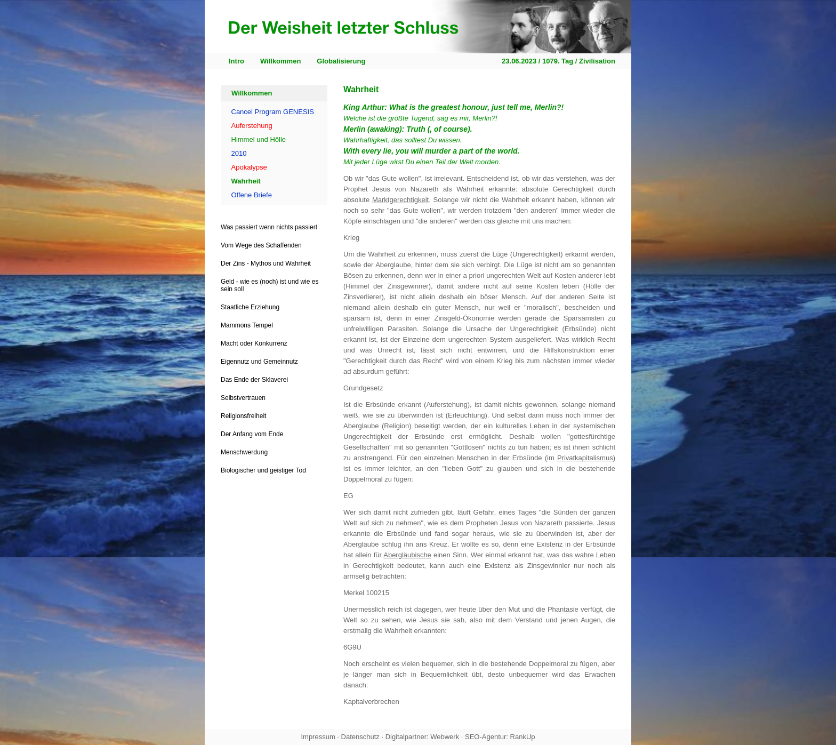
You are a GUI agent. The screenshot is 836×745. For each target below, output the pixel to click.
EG (348, 496)
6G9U (352, 647)
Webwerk (444, 737)
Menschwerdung (244, 452)
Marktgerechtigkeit (400, 200)
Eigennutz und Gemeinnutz (259, 361)
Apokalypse (249, 167)
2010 (239, 153)
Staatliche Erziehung (250, 307)
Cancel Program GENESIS (272, 112)
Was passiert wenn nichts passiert (269, 227)
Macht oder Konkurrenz (254, 343)
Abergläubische (407, 555)
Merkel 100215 (366, 593)
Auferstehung (251, 126)
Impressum (318, 737)
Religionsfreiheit (243, 416)
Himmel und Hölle (258, 139)
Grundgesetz (363, 388)
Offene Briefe (251, 195)
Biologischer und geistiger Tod (263, 470)
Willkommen (280, 61)
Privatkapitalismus (585, 458)
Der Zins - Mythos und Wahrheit (266, 263)
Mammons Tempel (247, 325)
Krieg (351, 238)
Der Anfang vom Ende (252, 434)
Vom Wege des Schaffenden (261, 245)
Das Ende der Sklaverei (254, 379)
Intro (236, 61)
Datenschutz (360, 737)
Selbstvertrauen (243, 398)
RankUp (522, 737)
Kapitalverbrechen (371, 702)
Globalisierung (341, 61)
